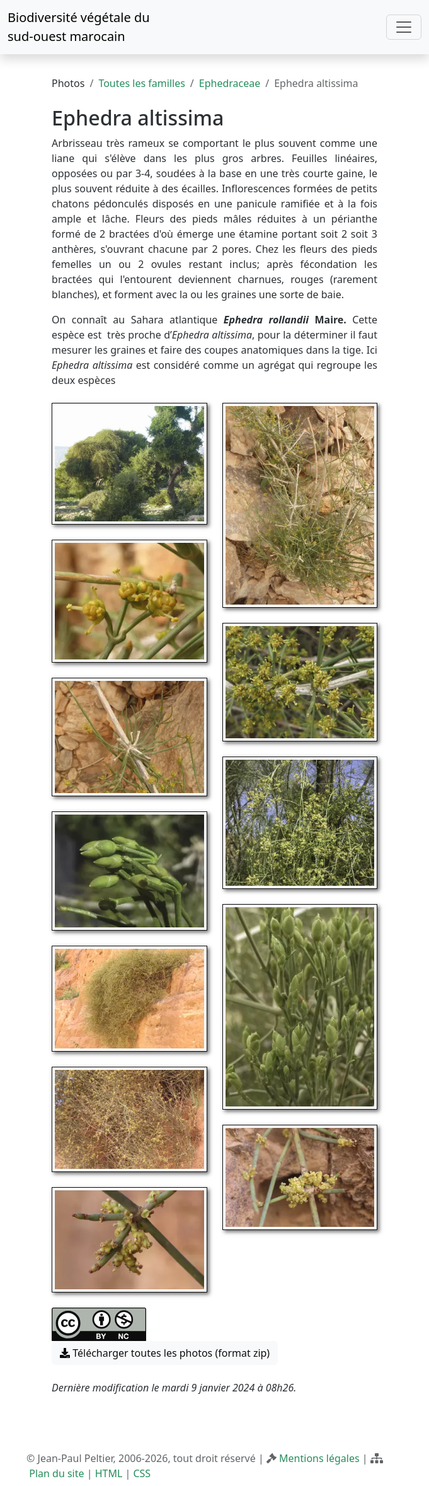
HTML (109, 1473)
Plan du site (56, 1473)
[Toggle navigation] (403, 27)
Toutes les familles (141, 83)
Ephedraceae (229, 83)
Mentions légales (319, 1458)
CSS (142, 1473)
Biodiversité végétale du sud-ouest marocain (79, 27)
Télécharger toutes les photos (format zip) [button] (165, 1353)
